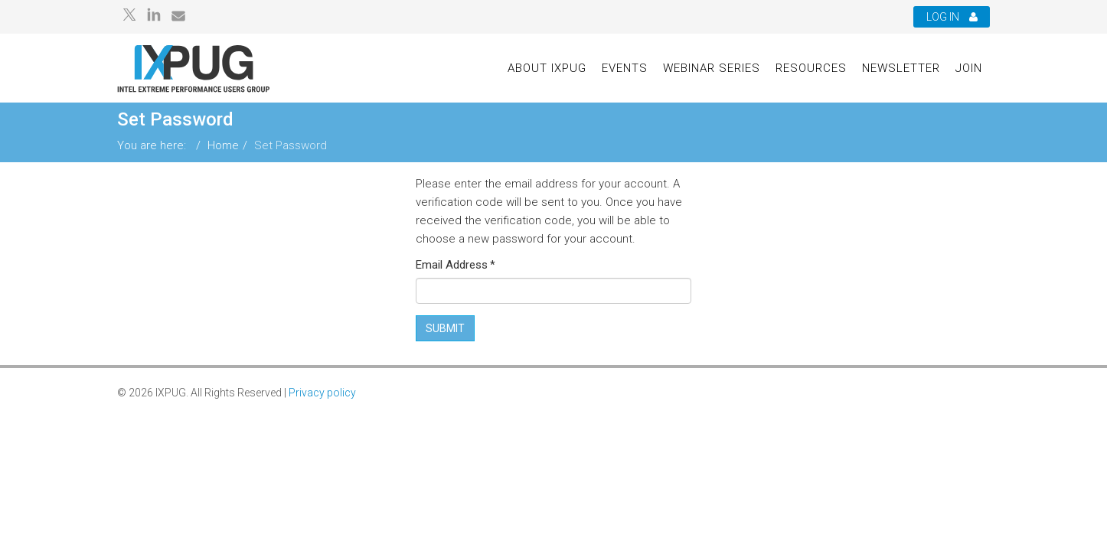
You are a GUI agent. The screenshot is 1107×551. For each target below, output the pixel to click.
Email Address (455, 265)
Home (223, 145)
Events (625, 68)
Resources (811, 68)
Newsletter (901, 68)
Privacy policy (322, 392)
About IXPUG (547, 68)
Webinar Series (711, 68)
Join (968, 68)
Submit (445, 328)
